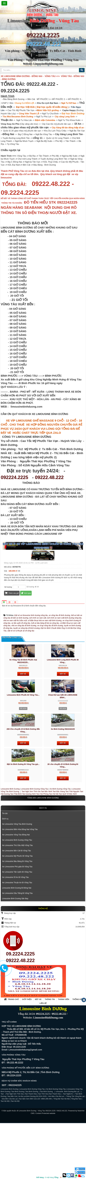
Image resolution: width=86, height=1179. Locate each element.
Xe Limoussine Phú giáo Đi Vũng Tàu (17, 922)
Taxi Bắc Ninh (46, 847)
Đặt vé (23, 730)
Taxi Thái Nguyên (72, 847)
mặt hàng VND (51, 1177)
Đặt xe (38, 1055)
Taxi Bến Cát (12, 1152)
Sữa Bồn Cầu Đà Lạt (9, 1155)
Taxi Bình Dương (17, 1147)
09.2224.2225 (20, 1009)
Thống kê (77, 1055)
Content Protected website (45, 1169)
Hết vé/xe (23, 764)
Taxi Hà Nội (53, 850)
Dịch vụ (43, 864)
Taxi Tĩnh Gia (43, 1150)
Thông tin (50, 1055)
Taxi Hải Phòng (42, 850)
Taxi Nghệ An (68, 1150)
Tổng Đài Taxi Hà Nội (61, 1155)
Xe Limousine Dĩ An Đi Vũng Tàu (15, 933)
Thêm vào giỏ (12, 593)
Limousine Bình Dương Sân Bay (15, 954)
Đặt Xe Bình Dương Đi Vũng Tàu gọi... (23, 820)
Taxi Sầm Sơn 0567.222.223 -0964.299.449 (35, 1155)
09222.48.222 (49, 477)
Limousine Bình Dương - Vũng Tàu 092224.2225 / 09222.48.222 (43, 1166)
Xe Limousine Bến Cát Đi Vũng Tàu (16, 906)
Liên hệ (43, 1059)
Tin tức (5, 869)
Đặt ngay (26, 593)
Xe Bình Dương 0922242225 (63, 785)
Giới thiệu (27, 1055)
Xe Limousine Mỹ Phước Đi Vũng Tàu (17, 912)
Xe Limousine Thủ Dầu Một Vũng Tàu (17, 901)
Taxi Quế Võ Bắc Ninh (68, 850)
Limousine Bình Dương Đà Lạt (67, 1147)
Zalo (68, 1175)
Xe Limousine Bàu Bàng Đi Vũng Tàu (17, 917)
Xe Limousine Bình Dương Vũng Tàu (17, 896)
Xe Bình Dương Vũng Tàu (60, 845)
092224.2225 (43, 35)
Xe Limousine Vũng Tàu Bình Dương (17, 880)
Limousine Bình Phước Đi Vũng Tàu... (23, 751)
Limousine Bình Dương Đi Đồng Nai (16, 944)
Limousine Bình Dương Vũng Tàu (35, 845)
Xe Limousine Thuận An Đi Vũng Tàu (17, 938)
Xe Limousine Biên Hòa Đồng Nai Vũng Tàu (20, 885)
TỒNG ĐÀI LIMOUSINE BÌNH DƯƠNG (43, 854)
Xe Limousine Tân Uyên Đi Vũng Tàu (17, 928)
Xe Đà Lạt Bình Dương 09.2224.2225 (32, 1152)
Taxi (2, 1150)
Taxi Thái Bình (16, 850)
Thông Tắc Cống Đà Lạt (75, 1152)
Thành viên (63, 1055)
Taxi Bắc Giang (59, 847)
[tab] (4, 602)
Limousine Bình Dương (10, 845)
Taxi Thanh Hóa (31, 1150)
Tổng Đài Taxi (76, 1155)
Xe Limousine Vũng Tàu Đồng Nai (16, 890)
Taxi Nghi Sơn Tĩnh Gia (31, 847)
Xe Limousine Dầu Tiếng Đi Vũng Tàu (17, 949)
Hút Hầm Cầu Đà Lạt (56, 1152)
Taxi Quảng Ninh (29, 850)
